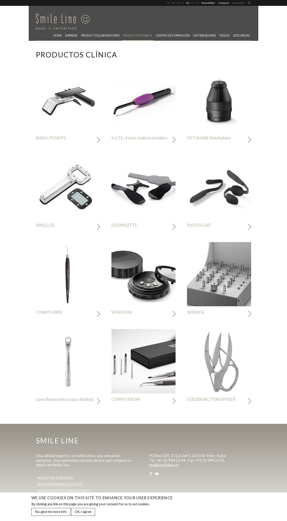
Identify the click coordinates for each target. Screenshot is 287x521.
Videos (224, 35)
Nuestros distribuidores (63, 491)
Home (57, 35)
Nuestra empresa (55, 478)
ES (187, 2)
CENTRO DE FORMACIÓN (173, 35)
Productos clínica (137, 35)
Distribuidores (204, 35)
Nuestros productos (60, 484)
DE (173, 2)
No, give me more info (51, 512)
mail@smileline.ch (164, 464)
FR (168, 2)
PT (192, 2)
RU (198, 2)
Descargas (241, 35)
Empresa (71, 35)
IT (183, 2)
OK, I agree (83, 512)
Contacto (223, 2)
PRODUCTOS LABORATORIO (100, 35)
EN (178, 2)
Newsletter (208, 2)
